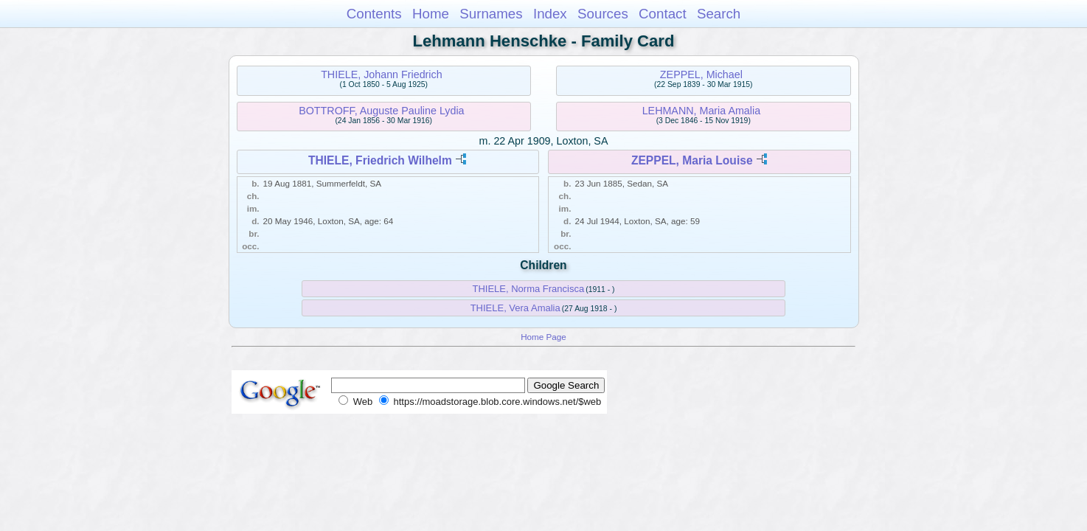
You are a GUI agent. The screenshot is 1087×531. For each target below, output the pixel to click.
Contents (374, 13)
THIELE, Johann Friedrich (381, 74)
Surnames (490, 13)
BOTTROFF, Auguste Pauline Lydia (381, 111)
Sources (602, 13)
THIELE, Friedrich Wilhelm (380, 160)
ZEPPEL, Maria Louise (692, 160)
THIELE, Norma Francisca (528, 288)
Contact (663, 13)
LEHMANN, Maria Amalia (701, 111)
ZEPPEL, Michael (701, 74)
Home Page (543, 336)
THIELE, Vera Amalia (515, 307)
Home (430, 13)
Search (718, 13)
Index (550, 13)
